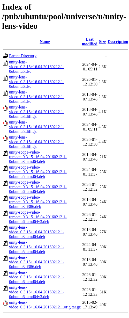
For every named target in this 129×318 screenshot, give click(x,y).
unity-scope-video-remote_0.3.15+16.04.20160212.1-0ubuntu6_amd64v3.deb (38, 217)
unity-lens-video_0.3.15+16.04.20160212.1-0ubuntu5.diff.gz (36, 127)
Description (118, 41)
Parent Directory (22, 56)
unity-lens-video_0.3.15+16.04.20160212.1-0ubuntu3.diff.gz (36, 112)
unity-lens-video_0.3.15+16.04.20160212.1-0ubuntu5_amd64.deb (36, 247)
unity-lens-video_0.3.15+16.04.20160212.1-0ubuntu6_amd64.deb (36, 277)
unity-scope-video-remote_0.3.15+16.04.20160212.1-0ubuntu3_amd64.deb (38, 157)
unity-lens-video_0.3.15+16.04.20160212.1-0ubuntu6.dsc (36, 82)
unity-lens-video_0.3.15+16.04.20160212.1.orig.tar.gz (45, 304)
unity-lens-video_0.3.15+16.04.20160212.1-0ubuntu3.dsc (36, 97)
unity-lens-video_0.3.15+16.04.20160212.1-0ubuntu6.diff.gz (36, 142)
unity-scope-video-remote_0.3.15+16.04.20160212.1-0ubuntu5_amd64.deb (38, 172)
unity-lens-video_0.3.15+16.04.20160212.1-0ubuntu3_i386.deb (36, 262)
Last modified (89, 41)
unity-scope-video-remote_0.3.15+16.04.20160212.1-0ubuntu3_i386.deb (38, 202)
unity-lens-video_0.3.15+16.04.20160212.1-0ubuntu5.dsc (36, 67)
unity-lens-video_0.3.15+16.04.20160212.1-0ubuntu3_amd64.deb (36, 232)
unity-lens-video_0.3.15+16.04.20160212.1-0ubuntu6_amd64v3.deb (36, 292)
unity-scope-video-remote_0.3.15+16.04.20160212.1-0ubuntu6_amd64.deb (38, 187)
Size (102, 41)
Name (45, 41)
